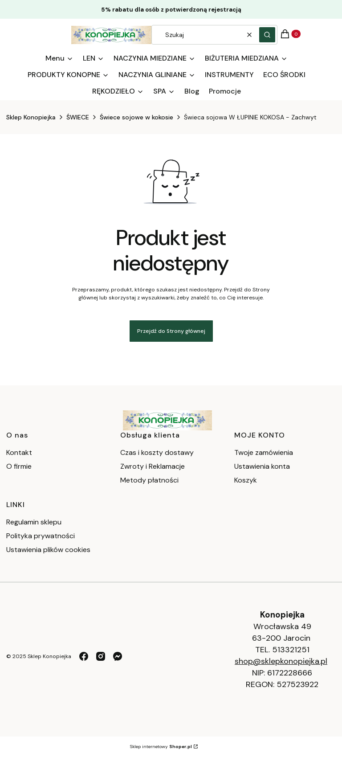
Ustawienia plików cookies (49, 549)
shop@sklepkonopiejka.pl (281, 661)
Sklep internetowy (161, 746)
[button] (267, 34)
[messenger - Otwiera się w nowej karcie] (117, 656)
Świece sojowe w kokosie (136, 117)
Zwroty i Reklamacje (152, 466)
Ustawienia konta (262, 466)
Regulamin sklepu (33, 522)
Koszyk (245, 480)
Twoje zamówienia (263, 452)
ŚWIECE (77, 117)
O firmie (19, 466)
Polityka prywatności (40, 535)
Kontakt (19, 452)
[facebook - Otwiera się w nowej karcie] (83, 656)
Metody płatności (149, 480)
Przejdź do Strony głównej (171, 331)
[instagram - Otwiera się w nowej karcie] (100, 656)
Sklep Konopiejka (31, 117)
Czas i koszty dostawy (157, 452)
